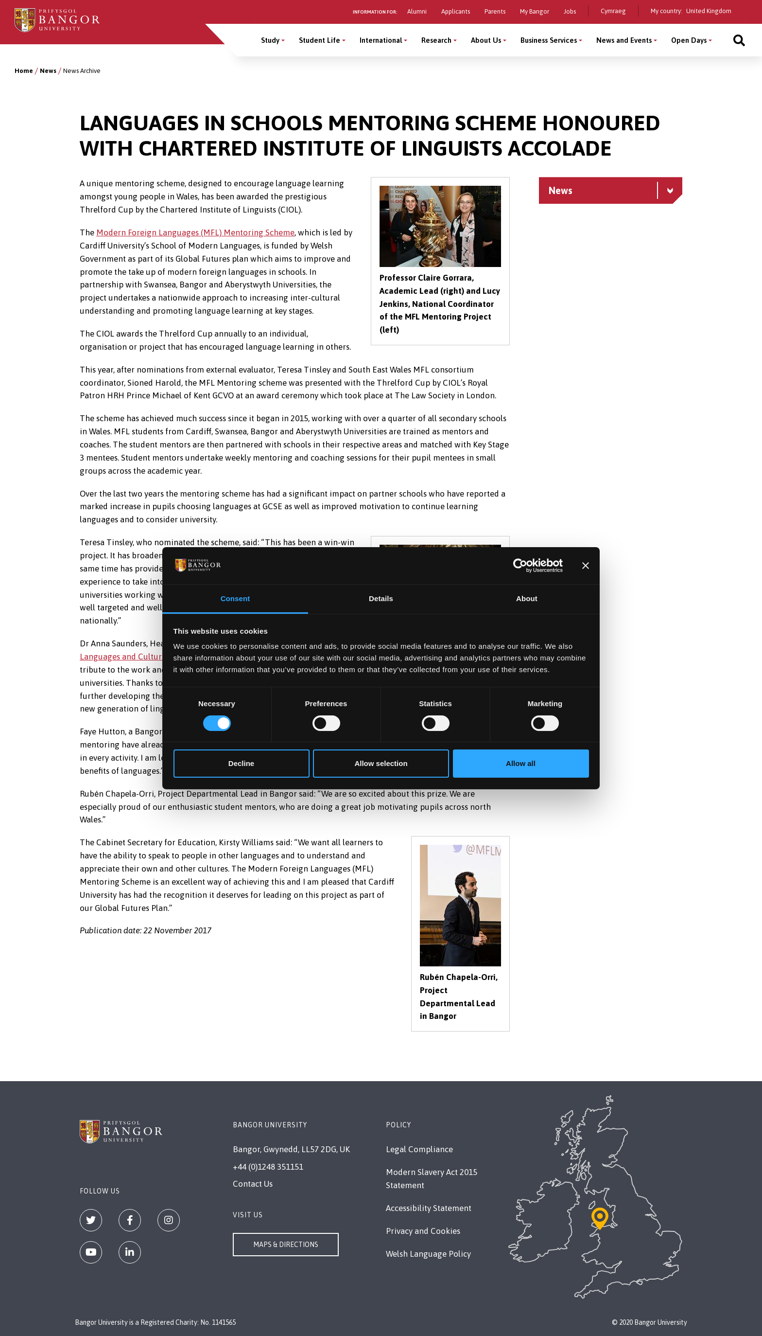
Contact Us (253, 1184)
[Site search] (739, 40)
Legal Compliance (419, 1149)
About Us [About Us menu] (486, 40)
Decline (241, 763)
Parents (495, 11)
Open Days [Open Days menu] (689, 40)
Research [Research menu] (436, 40)
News (48, 70)
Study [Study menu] (270, 40)
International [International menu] (381, 40)
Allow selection (380, 763)
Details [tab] (381, 598)
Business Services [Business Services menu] (548, 40)
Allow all (521, 763)
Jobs (570, 11)
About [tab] (526, 598)
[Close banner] (585, 565)
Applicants (455, 11)
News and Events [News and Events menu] (624, 40)
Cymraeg (613, 11)
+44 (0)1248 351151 (268, 1167)
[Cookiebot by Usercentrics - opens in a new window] (520, 565)
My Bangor (534, 11)
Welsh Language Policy (428, 1254)
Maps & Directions (285, 1244)
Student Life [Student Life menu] (319, 40)
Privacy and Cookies (423, 1231)
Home (24, 70)
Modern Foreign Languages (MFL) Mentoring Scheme (195, 232)
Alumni (417, 11)
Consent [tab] (235, 598)
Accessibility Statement (428, 1208)
